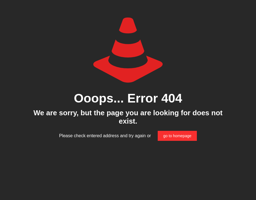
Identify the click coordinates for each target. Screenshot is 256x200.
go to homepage (177, 136)
